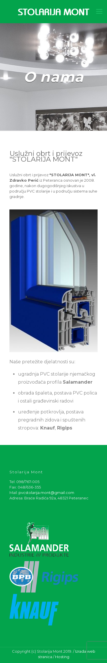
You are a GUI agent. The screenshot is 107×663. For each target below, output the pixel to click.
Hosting (62, 656)
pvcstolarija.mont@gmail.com (46, 492)
